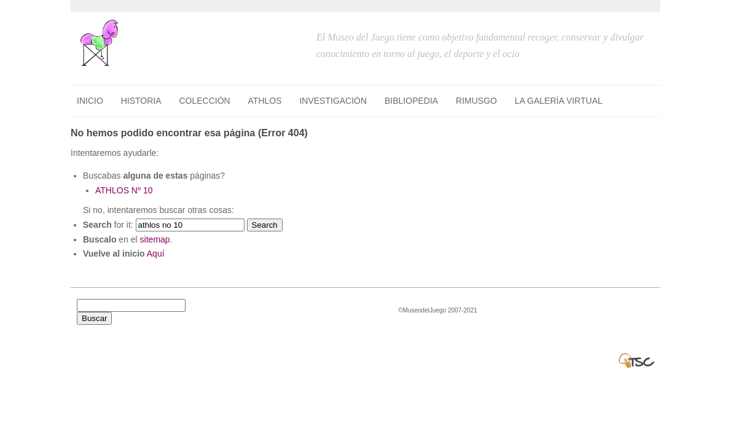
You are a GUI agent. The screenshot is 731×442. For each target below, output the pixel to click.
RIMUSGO (476, 101)
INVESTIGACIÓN (333, 101)
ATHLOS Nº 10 (124, 190)
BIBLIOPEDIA (411, 101)
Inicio (90, 101)
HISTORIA (141, 101)
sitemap (155, 239)
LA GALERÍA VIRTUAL (559, 101)
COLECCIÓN (204, 101)
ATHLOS (265, 101)
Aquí (156, 253)
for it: (108, 225)
